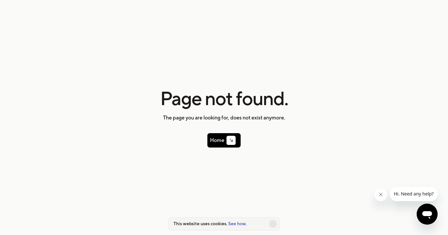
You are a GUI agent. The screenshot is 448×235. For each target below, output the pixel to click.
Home (219, 140)
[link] (224, 140)
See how (237, 223)
